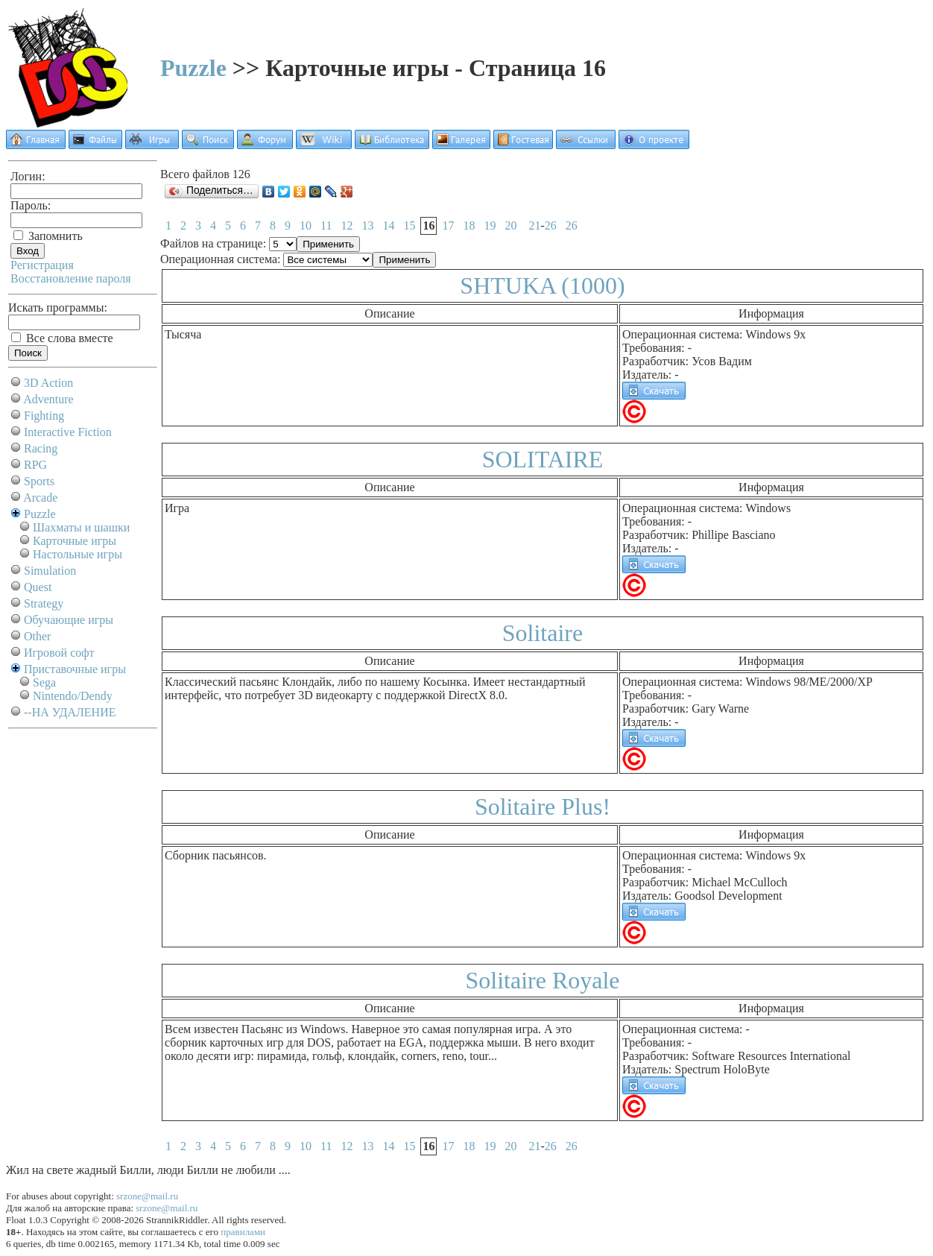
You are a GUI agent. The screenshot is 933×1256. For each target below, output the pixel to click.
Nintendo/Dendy (73, 695)
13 (367, 225)
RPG (35, 464)
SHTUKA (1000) (542, 285)
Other (37, 636)
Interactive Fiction (68, 432)
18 (469, 225)
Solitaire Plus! (542, 806)
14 (388, 225)
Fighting (44, 415)
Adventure (48, 399)
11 (326, 225)
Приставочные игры (75, 669)
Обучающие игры (68, 619)
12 (346, 225)
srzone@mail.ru (147, 1196)
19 (490, 225)
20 (510, 225)
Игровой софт (59, 652)
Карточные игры (74, 540)
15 (409, 225)
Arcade (40, 497)
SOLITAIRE (543, 459)
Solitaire (542, 632)
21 (534, 225)
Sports (39, 481)
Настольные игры (77, 554)
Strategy (43, 603)
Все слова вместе (62, 338)
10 (305, 225)
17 (448, 225)
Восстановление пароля (70, 278)
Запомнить (48, 236)
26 (551, 225)
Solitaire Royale (542, 980)
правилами (243, 1231)
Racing (40, 448)
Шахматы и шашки (81, 527)
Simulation (50, 570)
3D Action (48, 382)
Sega (44, 682)
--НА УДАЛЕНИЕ (70, 712)
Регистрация (42, 265)
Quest (37, 587)
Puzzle (193, 67)
